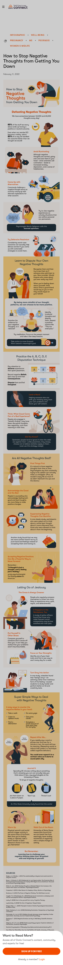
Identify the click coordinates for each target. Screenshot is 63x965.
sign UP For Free (31, 951)
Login (42, 959)
